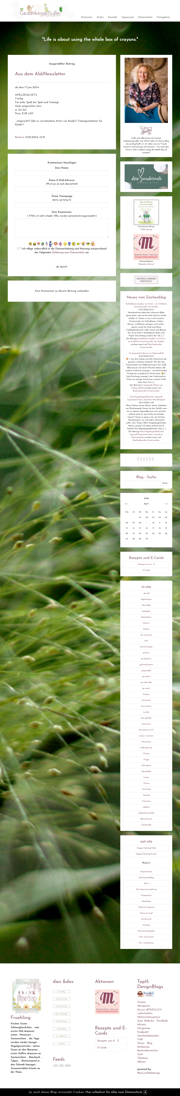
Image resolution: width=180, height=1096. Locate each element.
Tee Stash (146, 789)
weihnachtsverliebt (146, 813)
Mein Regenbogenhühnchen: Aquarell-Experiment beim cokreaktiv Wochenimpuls (147, 434)
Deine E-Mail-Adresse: (62, 182)
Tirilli (140, 1039)
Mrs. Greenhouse (146, 943)
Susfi (140, 1054)
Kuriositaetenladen (146, 931)
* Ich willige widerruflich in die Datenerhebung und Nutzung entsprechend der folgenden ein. (61, 250)
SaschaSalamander (148, 1035)
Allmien (141, 1062)
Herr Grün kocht (146, 937)
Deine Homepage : (61, 198)
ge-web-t (146, 688)
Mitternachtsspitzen (148, 1017)
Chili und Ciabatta (146, 907)
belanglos (146, 611)
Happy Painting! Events (146, 854)
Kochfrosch (146, 919)
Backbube (146, 901)
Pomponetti (146, 895)
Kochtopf (146, 700)
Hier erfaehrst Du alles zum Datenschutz (114, 1092)
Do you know (146, 635)
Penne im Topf (146, 913)
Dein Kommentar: (62, 214)
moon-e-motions (146, 736)
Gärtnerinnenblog (146, 878)
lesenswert (146, 724)
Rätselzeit (146, 765)
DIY (146, 641)
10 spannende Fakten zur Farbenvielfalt (146, 353)
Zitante (141, 1002)
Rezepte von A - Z (146, 564)
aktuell (146, 593)
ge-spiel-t (146, 676)
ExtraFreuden (146, 647)
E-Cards (146, 570)
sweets (146, 777)
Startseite (86, 17)
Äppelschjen (146, 599)
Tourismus (146, 801)
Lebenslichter (145, 1013)
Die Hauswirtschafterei (146, 889)
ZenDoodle (146, 825)
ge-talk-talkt (146, 682)
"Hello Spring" (146, 229)
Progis (146, 760)
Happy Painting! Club (146, 848)
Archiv (100, 17)
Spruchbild (146, 771)
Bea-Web (146, 605)
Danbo (146, 629)
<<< (126, 504)
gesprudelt (146, 671)
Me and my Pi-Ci (146, 730)
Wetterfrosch (146, 819)
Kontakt (112, 17)
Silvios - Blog (144, 1043)
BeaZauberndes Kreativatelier (146, 391)
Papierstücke (146, 872)
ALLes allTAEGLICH (149, 1009)
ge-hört (146, 653)
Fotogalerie (163, 17)
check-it (146, 623)
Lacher (146, 712)
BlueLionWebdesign (148, 1073)
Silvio (146, 883)
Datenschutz (145, 17)
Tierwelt (146, 795)
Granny (146, 694)
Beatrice (20, 137)
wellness (146, 807)
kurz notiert (146, 706)
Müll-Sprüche (146, 748)
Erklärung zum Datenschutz (68, 252)
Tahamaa (142, 1058)
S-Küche (146, 925)
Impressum (128, 17)
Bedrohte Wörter (146, 264)
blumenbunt (146, 617)
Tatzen (146, 783)
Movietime (146, 742)
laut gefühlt (146, 718)
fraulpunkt (143, 1032)
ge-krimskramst (146, 665)
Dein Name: (62, 168)
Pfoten (146, 754)
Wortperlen (143, 1006)
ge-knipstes (146, 659)
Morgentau (143, 1028)
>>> (166, 504)
